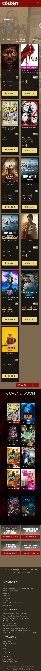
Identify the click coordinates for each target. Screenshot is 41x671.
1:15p (23, 308)
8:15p (35, 308)
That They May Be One (10, 626)
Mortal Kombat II (8, 621)
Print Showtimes (27, 385)
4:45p (29, 251)
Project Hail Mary (8, 605)
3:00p (29, 138)
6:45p (24, 199)
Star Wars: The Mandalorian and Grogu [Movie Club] (19, 633)
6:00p (24, 81)
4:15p (29, 195)
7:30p (30, 142)
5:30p (24, 142)
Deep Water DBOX (8, 598)
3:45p (4, 138)
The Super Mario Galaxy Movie (12, 603)
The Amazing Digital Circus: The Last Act (15, 616)
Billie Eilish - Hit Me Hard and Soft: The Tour (16, 618)
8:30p (24, 145)
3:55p (10, 308)
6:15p (4, 311)
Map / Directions (8, 659)
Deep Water (6, 596)
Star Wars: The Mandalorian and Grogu (15, 628)
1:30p (4, 195)
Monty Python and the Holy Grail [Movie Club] (17, 614)
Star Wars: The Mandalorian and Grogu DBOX (17, 630)
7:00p (4, 85)
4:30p (10, 81)
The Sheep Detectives (10, 623)
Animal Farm (6, 593)
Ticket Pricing (7, 641)
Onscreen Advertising (9, 643)
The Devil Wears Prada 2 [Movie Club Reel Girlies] (18, 588)
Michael (5, 600)
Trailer (10, 93)
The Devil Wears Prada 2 (10, 591)
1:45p (4, 81)
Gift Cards (6, 646)
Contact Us (6, 657)
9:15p (10, 85)
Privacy (5, 648)
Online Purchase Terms (10, 661)
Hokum (5, 586)
